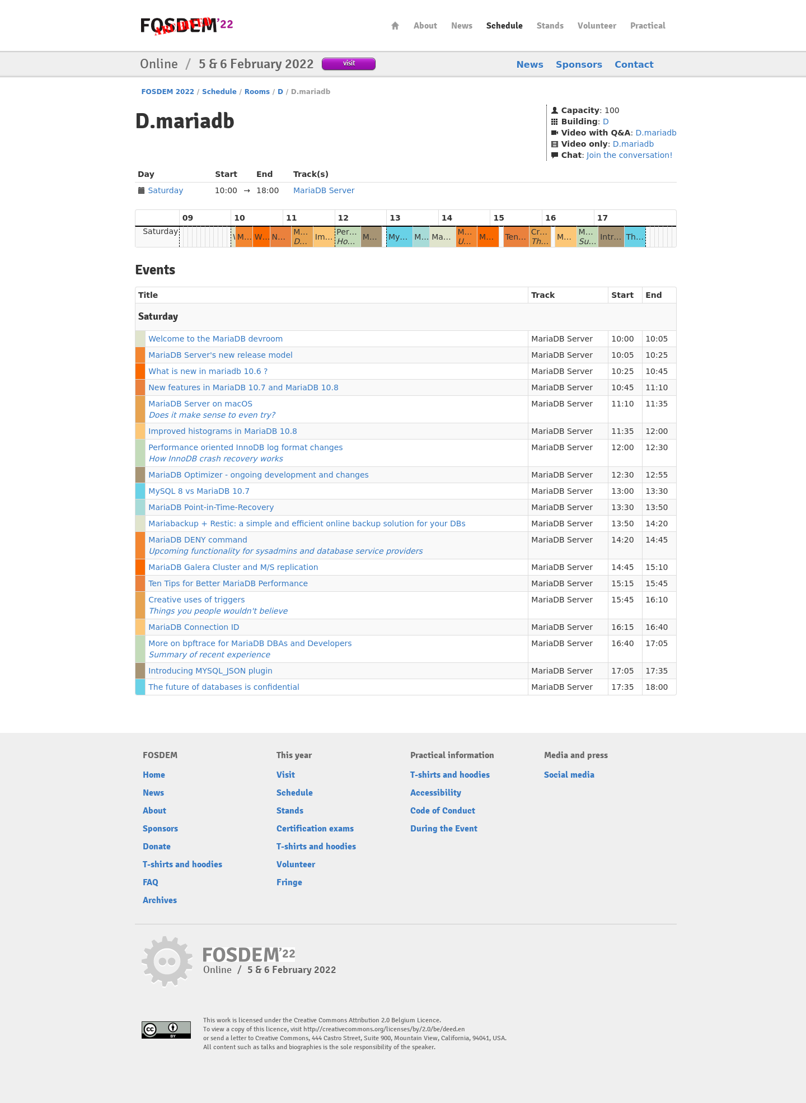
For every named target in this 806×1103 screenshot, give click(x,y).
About (425, 25)
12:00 (656, 431)
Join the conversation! (629, 155)
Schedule (504, 25)
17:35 (656, 670)
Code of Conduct (442, 810)
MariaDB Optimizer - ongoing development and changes (258, 474)
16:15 (622, 627)
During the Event (443, 828)
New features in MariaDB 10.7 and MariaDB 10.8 (243, 387)
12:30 (656, 447)
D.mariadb (656, 132)
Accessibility (435, 792)
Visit (286, 774)
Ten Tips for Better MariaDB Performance (228, 583)
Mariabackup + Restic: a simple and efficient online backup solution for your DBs (306, 523)
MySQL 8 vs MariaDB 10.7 (199, 491)
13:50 (656, 507)
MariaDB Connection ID (193, 627)
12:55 (656, 474)
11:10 (656, 387)
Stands (550, 25)
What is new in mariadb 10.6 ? (208, 371)
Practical (648, 25)
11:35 (656, 403)
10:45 (656, 371)
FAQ (150, 882)
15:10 (656, 567)
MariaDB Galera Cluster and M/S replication (233, 567)
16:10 (656, 599)
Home (395, 25)
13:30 (656, 491)
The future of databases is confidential (223, 687)
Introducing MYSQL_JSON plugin (210, 670)
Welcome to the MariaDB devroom (215, 338)
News (461, 25)
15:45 (656, 583)
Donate (157, 846)
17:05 (656, 643)
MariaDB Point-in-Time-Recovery (211, 507)
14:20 (656, 523)
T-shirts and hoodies (182, 864)
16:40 (656, 627)
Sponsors (579, 64)
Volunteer (597, 25)
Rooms (257, 92)
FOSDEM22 (187, 25)
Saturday (165, 190)
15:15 (622, 583)
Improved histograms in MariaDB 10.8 (222, 431)
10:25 (656, 354)
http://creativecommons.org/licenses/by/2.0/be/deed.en (384, 1029)
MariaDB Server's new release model (220, 354)
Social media (569, 774)
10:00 (622, 338)
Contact (634, 64)
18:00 (656, 687)
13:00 (622, 491)
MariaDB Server (324, 190)
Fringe (289, 882)
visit (349, 63)
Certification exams (315, 828)
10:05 (656, 338)
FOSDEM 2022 (167, 92)
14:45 (656, 539)
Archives (160, 900)
